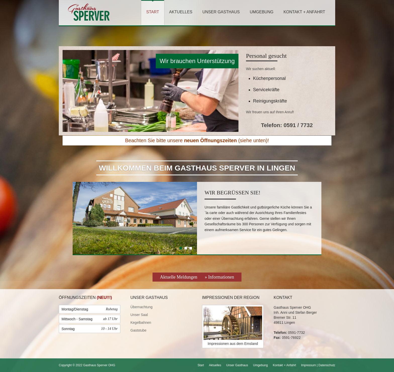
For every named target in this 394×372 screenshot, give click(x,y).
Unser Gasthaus (220, 12)
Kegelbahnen (140, 323)
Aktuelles (180, 12)
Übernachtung (141, 307)
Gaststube (138, 330)
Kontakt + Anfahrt (304, 12)
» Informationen (219, 277)
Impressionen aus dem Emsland (233, 344)
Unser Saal (139, 315)
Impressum (308, 365)
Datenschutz (326, 365)
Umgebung (261, 12)
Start (152, 12)
